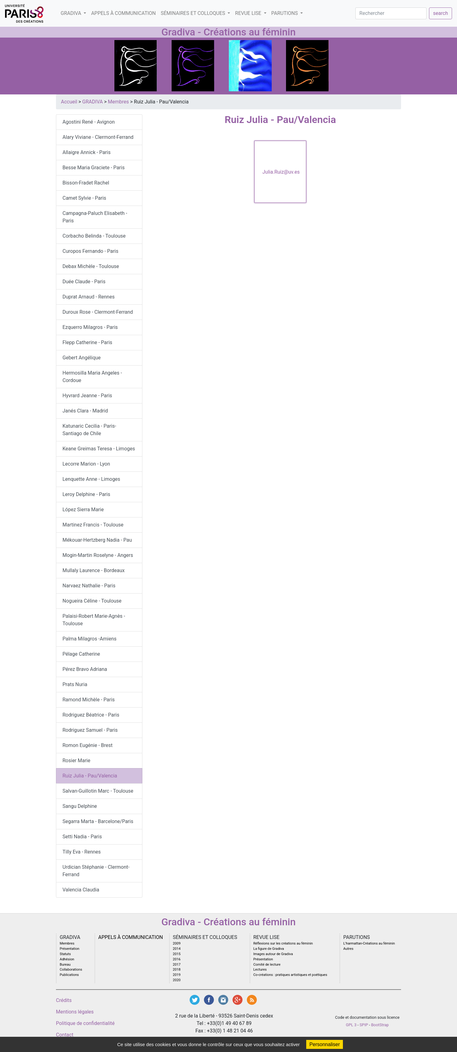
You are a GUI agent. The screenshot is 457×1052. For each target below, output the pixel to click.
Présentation (69, 949)
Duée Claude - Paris (83, 282)
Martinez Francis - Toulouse (92, 525)
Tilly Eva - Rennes (81, 852)
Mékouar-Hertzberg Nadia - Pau (97, 540)
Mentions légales (75, 1012)
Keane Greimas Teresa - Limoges (98, 449)
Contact (64, 1035)
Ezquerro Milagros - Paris (90, 327)
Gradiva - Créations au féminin (228, 32)
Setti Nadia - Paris (82, 837)
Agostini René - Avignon (88, 122)
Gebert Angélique (81, 358)
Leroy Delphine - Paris (86, 494)
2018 (177, 970)
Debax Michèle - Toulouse (90, 266)
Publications (69, 975)
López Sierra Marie (83, 509)
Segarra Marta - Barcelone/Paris (97, 821)
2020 (177, 980)
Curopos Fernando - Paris (90, 251)
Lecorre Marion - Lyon (86, 464)
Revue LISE (248, 13)
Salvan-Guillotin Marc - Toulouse (97, 791)
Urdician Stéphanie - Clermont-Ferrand (95, 870)
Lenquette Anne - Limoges (91, 479)
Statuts (65, 954)
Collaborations (71, 970)
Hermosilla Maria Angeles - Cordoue (92, 376)
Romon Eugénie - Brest (87, 745)
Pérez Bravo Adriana (84, 669)
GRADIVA (71, 13)
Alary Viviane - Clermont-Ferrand (97, 137)
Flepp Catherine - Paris (87, 342)
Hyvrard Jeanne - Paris (87, 395)
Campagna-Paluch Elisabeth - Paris (94, 217)
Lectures (260, 970)
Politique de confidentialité (85, 1023)
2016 (177, 959)
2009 (177, 943)
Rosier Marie (76, 760)
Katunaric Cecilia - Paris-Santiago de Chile (89, 429)
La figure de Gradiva (268, 949)
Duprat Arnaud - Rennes (88, 297)
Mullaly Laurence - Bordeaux (93, 570)
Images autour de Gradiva (273, 954)
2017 (177, 965)
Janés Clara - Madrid (85, 411)
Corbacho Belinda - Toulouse (94, 236)
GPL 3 (351, 1024)
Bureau (65, 965)
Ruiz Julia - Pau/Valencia (89, 776)
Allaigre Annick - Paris (86, 152)
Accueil (69, 102)
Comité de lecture (267, 965)
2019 (177, 975)
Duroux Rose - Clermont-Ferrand (97, 312)
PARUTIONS (285, 13)
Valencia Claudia (80, 890)
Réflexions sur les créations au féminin (283, 943)
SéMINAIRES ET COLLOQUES (193, 13)
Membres (118, 102)
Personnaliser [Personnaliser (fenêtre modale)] (324, 1044)
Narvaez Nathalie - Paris (88, 586)
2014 (177, 949)
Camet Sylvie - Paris (84, 198)
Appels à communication (123, 13)
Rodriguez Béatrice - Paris (90, 715)
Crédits (64, 1000)
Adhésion (67, 959)
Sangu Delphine (79, 806)
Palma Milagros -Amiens (89, 639)
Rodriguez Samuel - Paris (90, 730)
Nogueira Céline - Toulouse (92, 601)
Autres (348, 949)
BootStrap (380, 1024)
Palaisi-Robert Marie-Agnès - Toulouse (93, 619)
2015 (177, 954)
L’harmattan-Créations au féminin (369, 943)
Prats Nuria (74, 684)
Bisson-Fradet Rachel (85, 183)
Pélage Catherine (81, 654)
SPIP (364, 1024)
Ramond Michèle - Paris (88, 700)
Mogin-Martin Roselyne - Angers (97, 555)
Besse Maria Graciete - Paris (93, 168)
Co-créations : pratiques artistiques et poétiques (290, 975)
